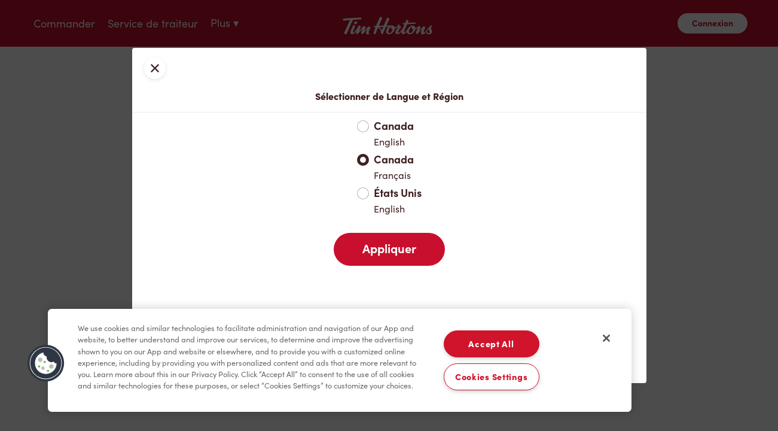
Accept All (491, 344)
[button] (46, 363)
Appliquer (389, 249)
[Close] (606, 338)
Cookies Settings (491, 377)
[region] (339, 360)
